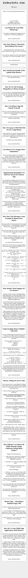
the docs (7, 225)
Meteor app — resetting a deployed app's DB (14, 511)
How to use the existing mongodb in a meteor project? (14, 88)
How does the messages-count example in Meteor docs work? (14, 218)
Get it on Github (14, 21)
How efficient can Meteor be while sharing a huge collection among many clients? (14, 456)
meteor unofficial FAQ (10, 117)
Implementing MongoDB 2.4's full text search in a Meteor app (14, 175)
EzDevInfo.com (14, 3)
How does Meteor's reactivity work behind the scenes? (14, 45)
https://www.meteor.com (14, 23)
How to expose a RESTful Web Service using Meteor (14, 129)
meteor (22, 113)
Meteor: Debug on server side (14, 390)
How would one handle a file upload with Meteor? (14, 71)
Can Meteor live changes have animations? (14, 150)
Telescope (22, 201)
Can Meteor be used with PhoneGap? (14, 29)
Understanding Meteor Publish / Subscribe (14, 336)
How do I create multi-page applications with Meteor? (14, 538)
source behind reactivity (8, 51)
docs (13, 49)
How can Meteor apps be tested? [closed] (14, 107)
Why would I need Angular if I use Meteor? (14, 295)
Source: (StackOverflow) (14, 38)
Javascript (16, 22)
